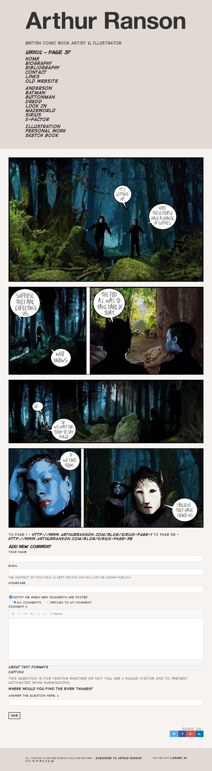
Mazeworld (40, 110)
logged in (178, 758)
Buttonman (40, 97)
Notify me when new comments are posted (48, 597)
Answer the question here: (32, 695)
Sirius (33, 115)
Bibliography (42, 68)
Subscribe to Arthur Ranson (119, 758)
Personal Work (45, 131)
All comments (27, 602)
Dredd (33, 102)
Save (14, 715)
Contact (36, 72)
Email (13, 565)
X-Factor (37, 119)
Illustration (42, 126)
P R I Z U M (45, 761)
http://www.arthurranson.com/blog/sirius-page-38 (70, 538)
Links (32, 77)
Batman (35, 93)
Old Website (41, 81)
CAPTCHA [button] (16, 672)
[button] (13, 614)
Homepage (17, 583)
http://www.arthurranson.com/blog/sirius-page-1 (92, 534)
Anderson (38, 88)
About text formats (28, 667)
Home (32, 59)
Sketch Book (41, 135)
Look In (36, 106)
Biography (38, 63)
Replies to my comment (69, 602)
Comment (16, 606)
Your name (17, 552)
